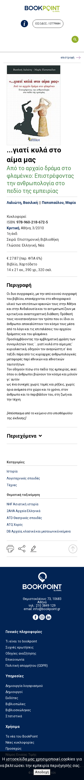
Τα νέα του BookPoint (22, 736)
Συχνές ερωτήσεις (20, 647)
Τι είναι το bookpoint (21, 641)
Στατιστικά (14, 716)
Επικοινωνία (15, 660)
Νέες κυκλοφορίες (20, 742)
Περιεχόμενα (21, 436)
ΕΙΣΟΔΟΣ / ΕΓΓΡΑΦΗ (47, 23)
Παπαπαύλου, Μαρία (59, 203)
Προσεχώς (14, 749)
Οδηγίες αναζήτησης (21, 653)
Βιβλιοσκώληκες (18, 710)
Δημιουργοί (14, 692)
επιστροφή (71, 57)
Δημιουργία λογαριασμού (24, 686)
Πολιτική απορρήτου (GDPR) (27, 666)
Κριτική (13, 228)
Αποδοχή (42, 772)
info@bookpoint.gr (46, 609)
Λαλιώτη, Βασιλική (22, 203)
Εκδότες (12, 698)
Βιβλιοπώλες (16, 704)
